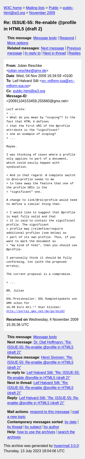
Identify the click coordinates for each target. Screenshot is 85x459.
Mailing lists (35, 8)
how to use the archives (36, 432)
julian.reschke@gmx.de (27, 71)
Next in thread (54, 53)
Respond (67, 38)
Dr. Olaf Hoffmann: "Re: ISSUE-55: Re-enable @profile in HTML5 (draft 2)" (40, 347)
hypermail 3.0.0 (66, 446)
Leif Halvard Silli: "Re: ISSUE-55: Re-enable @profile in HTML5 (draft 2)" (40, 388)
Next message (52, 48)
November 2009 (42, 13)
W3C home (13, 8)
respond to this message (49, 412)
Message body (45, 38)
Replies (74, 53)
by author (51, 427)
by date (70, 422)
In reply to (33, 53)
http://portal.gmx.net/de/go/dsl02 (35, 311)
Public (54, 8)
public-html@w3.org (29, 91)
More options (17, 43)
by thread (14, 427)
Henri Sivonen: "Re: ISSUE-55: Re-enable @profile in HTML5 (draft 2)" (40, 362)
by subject (33, 427)
